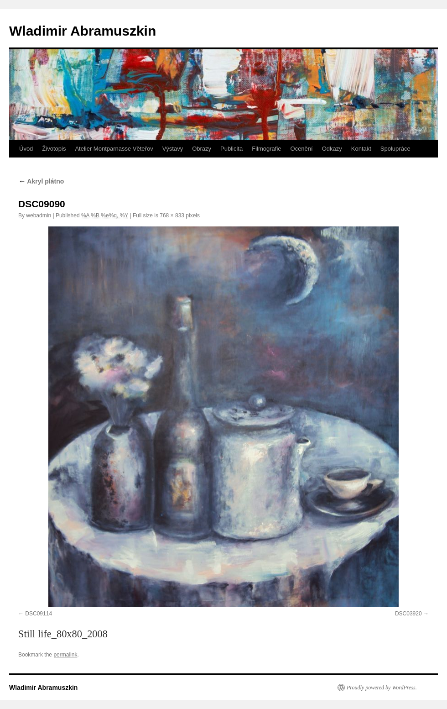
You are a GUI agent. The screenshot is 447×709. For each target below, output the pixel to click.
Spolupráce (395, 148)
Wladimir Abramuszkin (82, 30)
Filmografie (266, 148)
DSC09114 (38, 613)
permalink (65, 654)
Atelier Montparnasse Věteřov (114, 148)
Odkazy (332, 148)
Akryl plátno (41, 181)
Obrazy (201, 148)
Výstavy (172, 148)
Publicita (231, 148)
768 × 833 (172, 215)
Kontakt (361, 148)
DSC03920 (408, 613)
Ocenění (302, 148)
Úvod (26, 148)
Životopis (54, 148)
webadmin (38, 215)
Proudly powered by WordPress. (382, 687)
